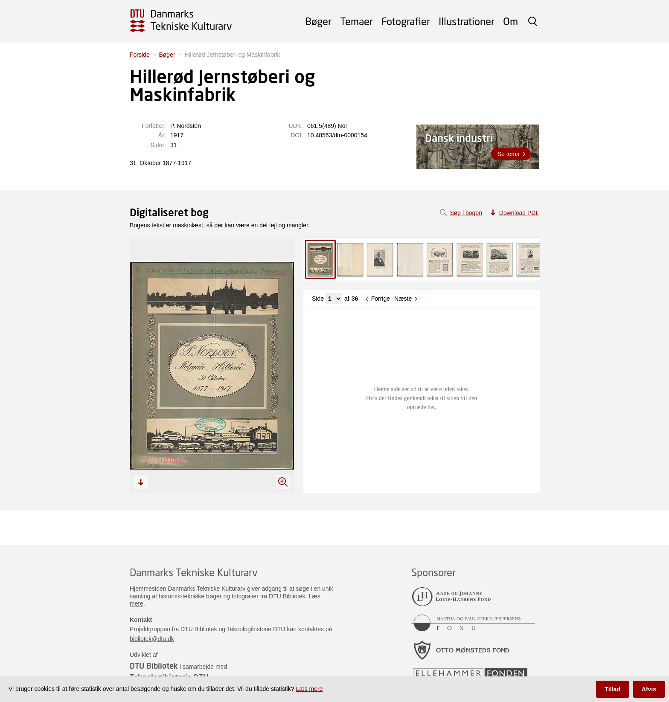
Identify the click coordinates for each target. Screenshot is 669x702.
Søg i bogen (466, 212)
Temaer (356, 21)
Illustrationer (466, 21)
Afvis (649, 689)
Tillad (612, 689)
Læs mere (309, 688)
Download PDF (519, 212)
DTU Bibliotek (154, 665)
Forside (140, 54)
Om (510, 21)
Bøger (318, 21)
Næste (403, 298)
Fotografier (405, 21)
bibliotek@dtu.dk (152, 638)
